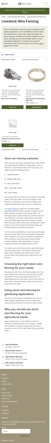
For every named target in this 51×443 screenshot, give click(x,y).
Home (3, 17)
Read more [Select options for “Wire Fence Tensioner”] (12, 107)
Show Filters (7, 55)
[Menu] (5, 4)
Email (4, 427)
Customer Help (7, 396)
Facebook (5, 410)
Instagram (5, 413)
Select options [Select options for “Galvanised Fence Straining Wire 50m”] (36, 107)
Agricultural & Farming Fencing (37, 17)
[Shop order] (35, 60)
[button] (46, 3)
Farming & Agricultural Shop (16, 17)
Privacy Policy (7, 384)
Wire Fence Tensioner (9, 98)
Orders (4, 381)
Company (5, 378)
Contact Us (6, 398)
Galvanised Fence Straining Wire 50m (35, 99)
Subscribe (25, 436)
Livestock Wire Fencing (10, 136)
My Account (6, 393)
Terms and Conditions (9, 401)
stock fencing (12, 209)
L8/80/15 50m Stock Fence (11, 139)
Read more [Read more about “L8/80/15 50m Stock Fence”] (12, 145)
